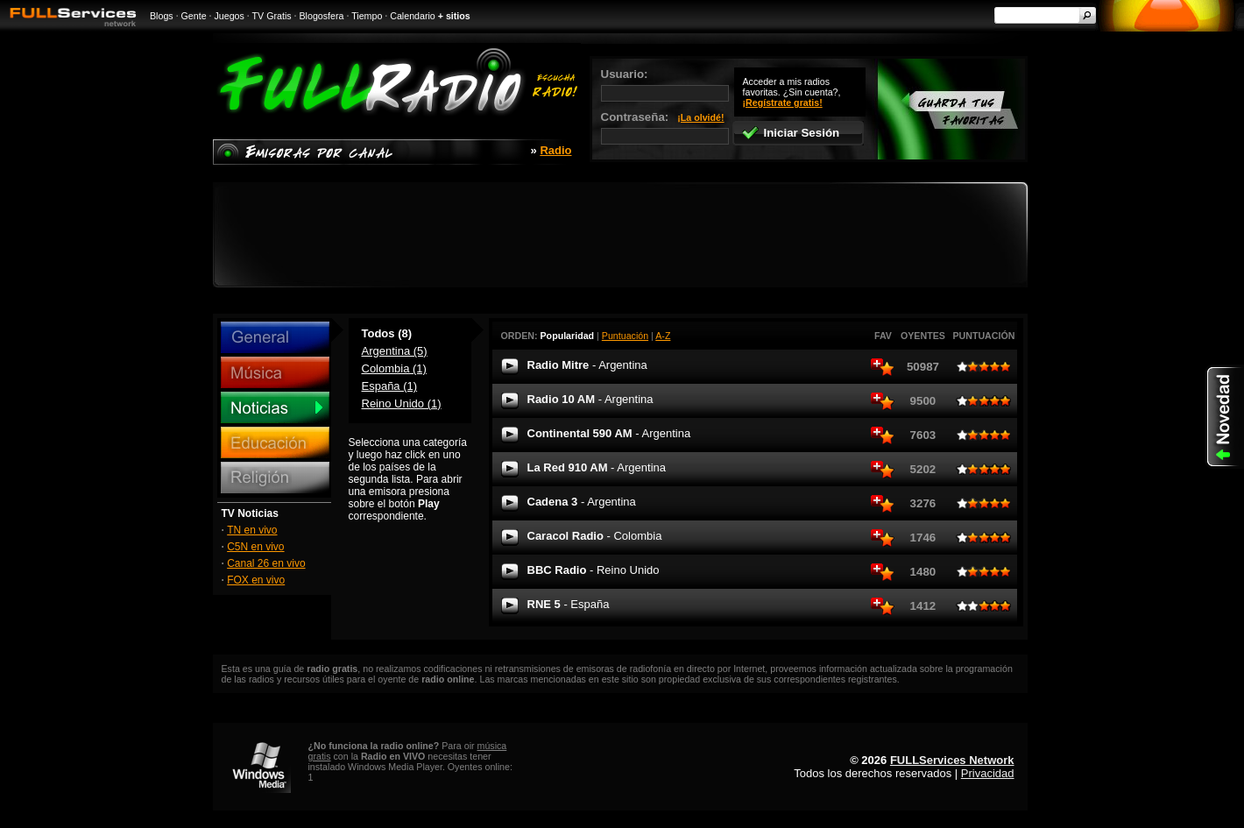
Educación (275, 442)
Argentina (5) (395, 350)
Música (275, 372)
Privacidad (987, 773)
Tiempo (366, 16)
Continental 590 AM (609, 433)
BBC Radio (593, 570)
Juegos (229, 16)
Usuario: (665, 84)
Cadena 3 (581, 501)
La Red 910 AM (596, 467)
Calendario (412, 16)
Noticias (275, 407)
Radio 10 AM (590, 399)
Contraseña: (665, 127)
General (275, 337)
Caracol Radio (594, 535)
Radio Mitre (587, 365)
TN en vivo (252, 530)
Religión (275, 477)
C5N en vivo (255, 547)
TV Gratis (272, 16)
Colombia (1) (394, 368)
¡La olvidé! (700, 117)
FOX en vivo (256, 580)
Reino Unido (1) (402, 403)
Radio (555, 150)
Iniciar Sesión (790, 132)
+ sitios (454, 16)
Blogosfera (322, 16)
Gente (194, 16)
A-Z (662, 335)
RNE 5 (568, 604)
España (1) (390, 386)
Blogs (161, 16)
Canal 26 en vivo (266, 563)
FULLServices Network (952, 760)
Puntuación (625, 335)
